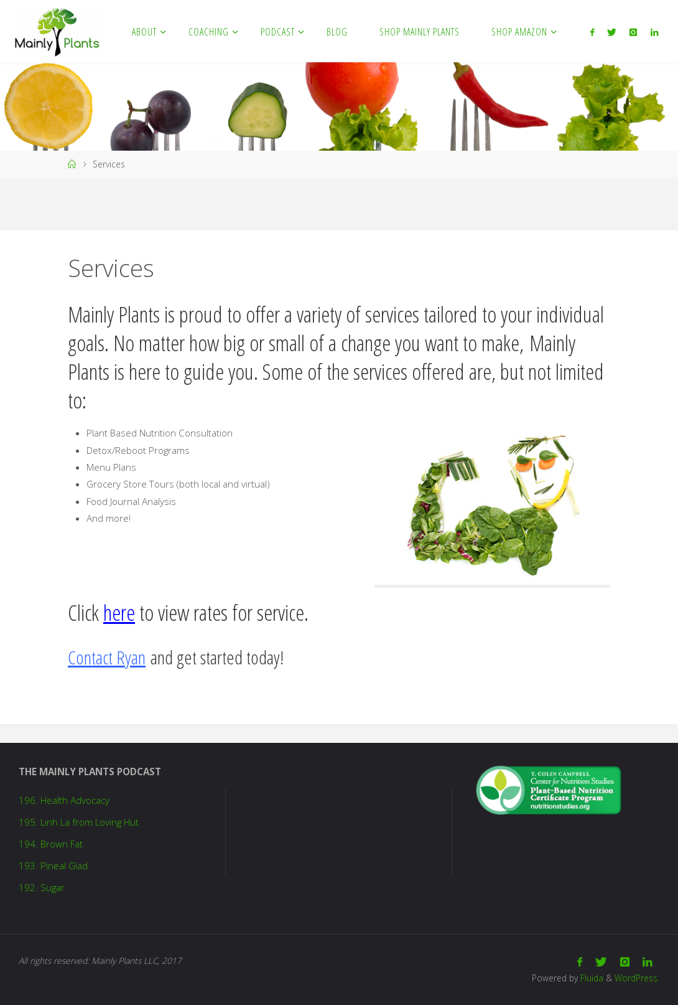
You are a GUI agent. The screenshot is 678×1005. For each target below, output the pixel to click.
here (119, 612)
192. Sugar (42, 887)
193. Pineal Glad (53, 865)
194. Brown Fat (51, 843)
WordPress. (637, 978)
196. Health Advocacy (64, 800)
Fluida (590, 978)
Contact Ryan (107, 657)
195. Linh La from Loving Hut (79, 822)
